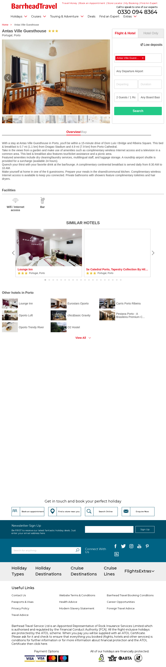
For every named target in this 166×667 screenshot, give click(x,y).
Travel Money (69, 3)
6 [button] (65, 280)
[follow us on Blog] (116, 554)
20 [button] (121, 280)
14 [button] (97, 280)
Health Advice (68, 601)
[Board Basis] (150, 97)
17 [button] (109, 280)
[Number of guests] (126, 97)
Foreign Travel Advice (121, 608)
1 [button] (45, 280)
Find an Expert (109, 16)
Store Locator (115, 3)
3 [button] (53, 280)
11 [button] (85, 280)
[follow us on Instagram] (131, 547)
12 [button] (89, 280)
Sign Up (145, 529)
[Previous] (13, 253)
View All (80, 337)
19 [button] (117, 280)
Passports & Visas (22, 601)
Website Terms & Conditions (77, 595)
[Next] (152, 253)
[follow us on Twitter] (123, 547)
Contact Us (19, 595)
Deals (91, 16)
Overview (68, 132)
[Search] (77, 550)
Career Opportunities (121, 601)
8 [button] (73, 280)
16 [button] (105, 280)
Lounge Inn (25, 269)
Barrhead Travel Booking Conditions (130, 595)
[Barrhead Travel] (34, 6)
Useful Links (23, 588)
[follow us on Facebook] (115, 547)
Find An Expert (148, 3)
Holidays (19, 16)
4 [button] (57, 280)
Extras (130, 16)
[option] (48, 253)
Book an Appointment (92, 3)
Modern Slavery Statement (76, 608)
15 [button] (101, 280)
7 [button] (69, 280)
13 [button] (93, 280)
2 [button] (49, 280)
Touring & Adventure (67, 16)
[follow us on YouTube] (139, 547)
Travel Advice (20, 614)
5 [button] (61, 280)
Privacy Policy (20, 608)
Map (98, 132)
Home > (8, 24)
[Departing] (126, 84)
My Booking (131, 3)
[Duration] (150, 84)
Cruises (38, 16)
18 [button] (113, 280)
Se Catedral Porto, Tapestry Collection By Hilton (117, 269)
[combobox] (138, 58)
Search (138, 111)
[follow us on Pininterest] (147, 547)
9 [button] (77, 280)
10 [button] (81, 280)
